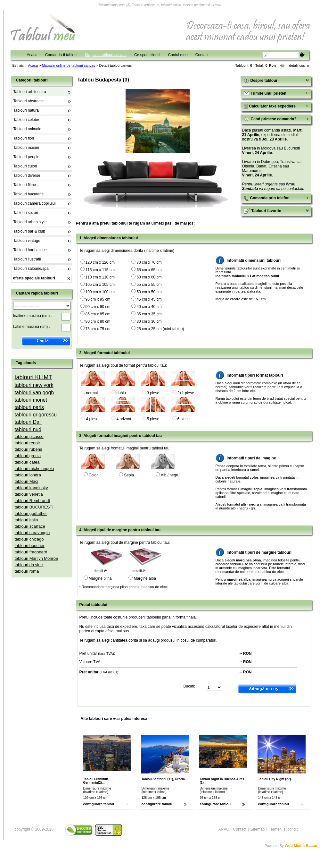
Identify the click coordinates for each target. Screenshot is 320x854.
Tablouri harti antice (30, 250)
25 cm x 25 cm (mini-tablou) (160, 329)
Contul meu (177, 55)
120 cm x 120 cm (100, 262)
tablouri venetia (29, 494)
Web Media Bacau (301, 845)
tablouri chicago (29, 539)
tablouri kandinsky (31, 487)
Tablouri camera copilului (34, 203)
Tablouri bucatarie (28, 194)
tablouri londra (28, 475)
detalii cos (297, 65)
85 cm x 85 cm (98, 314)
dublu (121, 393)
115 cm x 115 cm (100, 270)
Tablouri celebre (27, 119)
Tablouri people (26, 157)
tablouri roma (27, 571)
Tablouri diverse (26, 175)
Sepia (129, 475)
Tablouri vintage (26, 240)
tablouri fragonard (31, 552)
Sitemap (257, 829)
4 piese (92, 419)
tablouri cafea (27, 462)
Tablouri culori (25, 166)
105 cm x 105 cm (100, 284)
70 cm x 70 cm (148, 262)
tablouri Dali (28, 422)
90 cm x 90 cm (98, 306)
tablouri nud (28, 429)
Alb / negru (170, 475)
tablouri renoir (27, 442)
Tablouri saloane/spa (31, 268)
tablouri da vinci (29, 564)
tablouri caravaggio (32, 532)
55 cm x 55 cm (148, 284)
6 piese (183, 419)
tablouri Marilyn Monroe (36, 558)
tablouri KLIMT (33, 377)
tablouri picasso (29, 436)
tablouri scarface (30, 526)
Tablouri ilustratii (27, 259)
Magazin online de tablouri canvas (68, 65)
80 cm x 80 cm (98, 321)
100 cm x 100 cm (100, 292)
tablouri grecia (28, 455)
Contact (202, 55)
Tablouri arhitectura (29, 92)
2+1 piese (185, 393)
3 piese (153, 393)
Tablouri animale (27, 129)
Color (93, 475)
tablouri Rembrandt (32, 500)
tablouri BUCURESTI (34, 507)
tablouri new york (34, 385)
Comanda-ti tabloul (61, 55)
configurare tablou (98, 804)
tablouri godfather (31, 513)
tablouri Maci (26, 481)
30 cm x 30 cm (148, 321)
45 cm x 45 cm (148, 299)
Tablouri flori (23, 138)
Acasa (32, 55)
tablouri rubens (28, 449)
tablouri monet (31, 400)
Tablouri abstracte (28, 101)
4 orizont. (124, 419)
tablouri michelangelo (34, 468)
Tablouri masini (26, 147)
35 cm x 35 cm (148, 314)
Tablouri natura (26, 110)
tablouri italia (26, 519)
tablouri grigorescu (36, 414)
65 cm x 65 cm (148, 270)
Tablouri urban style (30, 222)
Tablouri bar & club (29, 231)
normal (92, 393)
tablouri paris (29, 407)
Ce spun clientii (147, 55)
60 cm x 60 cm (148, 277)
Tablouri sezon (25, 212)
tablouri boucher (30, 545)
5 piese (153, 419)
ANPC (223, 829)
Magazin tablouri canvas (106, 55)
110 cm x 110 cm (100, 277)
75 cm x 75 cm (98, 329)
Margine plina (100, 578)
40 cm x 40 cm (148, 306)
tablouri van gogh (34, 392)
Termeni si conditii (284, 829)
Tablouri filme (24, 185)
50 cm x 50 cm (148, 292)
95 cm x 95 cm (98, 299)
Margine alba (145, 578)
